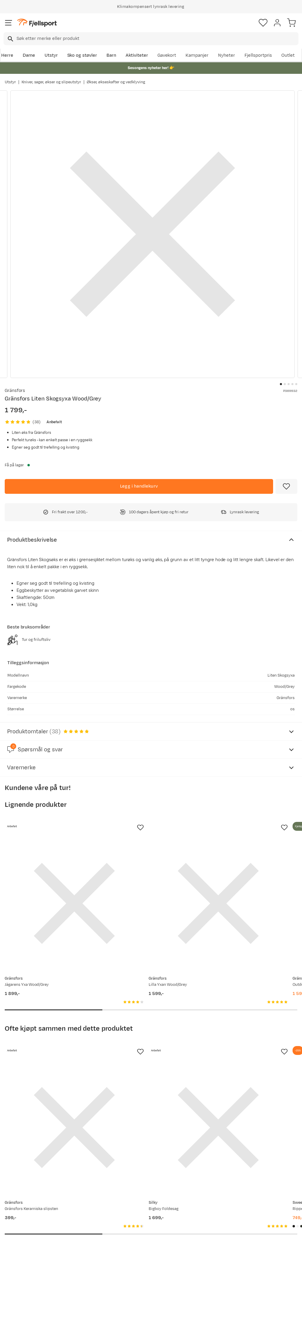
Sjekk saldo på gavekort (21, 1230)
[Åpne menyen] (8, 22)
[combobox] (151, 38)
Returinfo (16, 1243)
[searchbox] (157, 39)
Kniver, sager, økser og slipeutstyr (51, 82)
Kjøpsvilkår (160, 1311)
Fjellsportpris (258, 55)
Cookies (183, 1311)
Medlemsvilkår (144, 1236)
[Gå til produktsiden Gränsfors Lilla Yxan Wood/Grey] (145, 879)
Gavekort (166, 55)
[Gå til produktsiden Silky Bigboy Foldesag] (145, 1054)
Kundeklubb (141, 1227)
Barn (111, 55)
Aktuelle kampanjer (87, 1217)
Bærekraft (139, 1255)
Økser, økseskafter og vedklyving (116, 82)
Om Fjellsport (143, 1217)
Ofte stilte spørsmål (27, 1217)
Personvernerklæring (129, 1311)
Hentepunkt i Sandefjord (19, 1266)
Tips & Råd (17, 1253)
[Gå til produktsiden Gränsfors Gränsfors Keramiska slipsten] (50, 1054)
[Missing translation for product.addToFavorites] (286, 486)
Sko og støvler (82, 55)
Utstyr (51, 55)
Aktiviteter (137, 55)
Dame (29, 55)
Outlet (288, 55)
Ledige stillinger (145, 1246)
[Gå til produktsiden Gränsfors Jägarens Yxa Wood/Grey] (50, 879)
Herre (7, 55)
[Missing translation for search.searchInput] (10, 38)
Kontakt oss (18, 1279)
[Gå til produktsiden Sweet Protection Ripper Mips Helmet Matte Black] (240, 1054)
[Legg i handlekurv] (139, 486)
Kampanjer (197, 55)
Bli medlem (276, 1167)
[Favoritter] (263, 22)
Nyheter (226, 55)
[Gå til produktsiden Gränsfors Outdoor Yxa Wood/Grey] (240, 879)
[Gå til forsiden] (37, 23)
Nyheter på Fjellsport (89, 1227)
